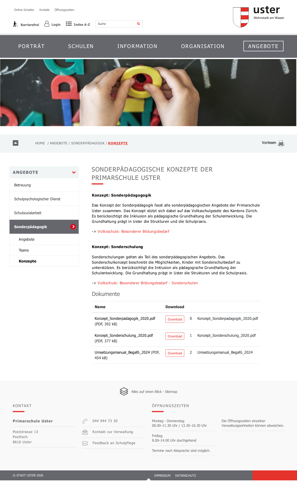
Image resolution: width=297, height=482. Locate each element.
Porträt (31, 46)
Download (175, 321)
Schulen (81, 46)
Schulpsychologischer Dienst (37, 200)
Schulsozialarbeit (27, 214)
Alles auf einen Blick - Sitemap (154, 393)
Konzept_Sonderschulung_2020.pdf (124, 337)
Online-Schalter (24, 10)
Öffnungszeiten (64, 10)
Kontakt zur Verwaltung (107, 433)
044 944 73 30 (100, 422)
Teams (24, 252)
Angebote (263, 46)
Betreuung (22, 186)
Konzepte (40, 262)
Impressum (162, 477)
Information (137, 46)
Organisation (203, 46)
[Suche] (135, 24)
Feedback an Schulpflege (109, 445)
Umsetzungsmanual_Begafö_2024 (122, 354)
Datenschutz (185, 477)
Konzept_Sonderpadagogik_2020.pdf (125, 320)
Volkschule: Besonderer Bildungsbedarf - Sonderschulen (150, 284)
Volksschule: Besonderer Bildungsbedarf (136, 233)
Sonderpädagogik (30, 228)
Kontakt (44, 10)
